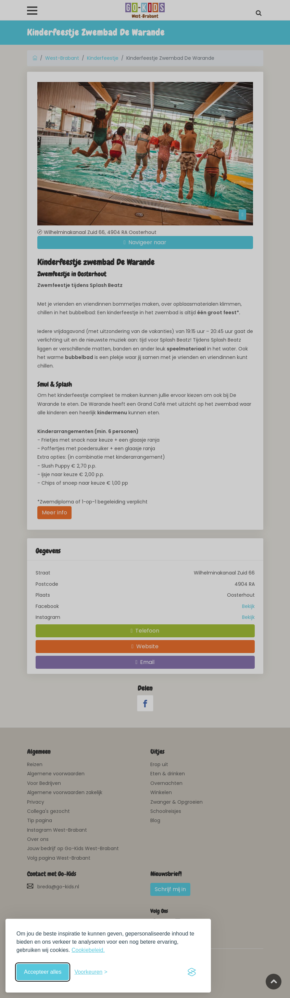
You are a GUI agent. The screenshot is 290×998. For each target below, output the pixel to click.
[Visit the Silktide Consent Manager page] (192, 972)
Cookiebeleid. (88, 950)
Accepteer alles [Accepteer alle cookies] (42, 972)
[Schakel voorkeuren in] (90, 972)
